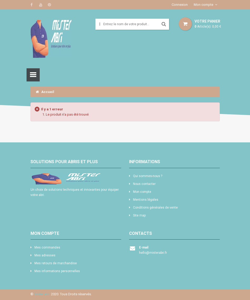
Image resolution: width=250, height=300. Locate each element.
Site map (139, 215)
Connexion (180, 5)
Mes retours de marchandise (55, 263)
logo (75, 178)
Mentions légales (145, 199)
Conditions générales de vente (155, 207)
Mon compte (203, 5)
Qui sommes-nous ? (147, 176)
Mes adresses (44, 255)
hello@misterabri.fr (153, 253)
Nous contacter (144, 184)
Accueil (45, 92)
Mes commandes (47, 247)
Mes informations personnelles (57, 271)
